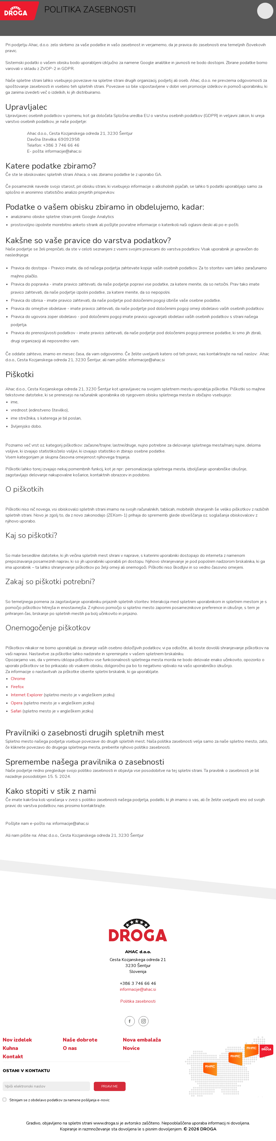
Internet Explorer (27, 695)
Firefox (17, 687)
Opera (16, 703)
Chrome (18, 679)
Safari (16, 711)
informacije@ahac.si (138, 989)
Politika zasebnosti (138, 1001)
